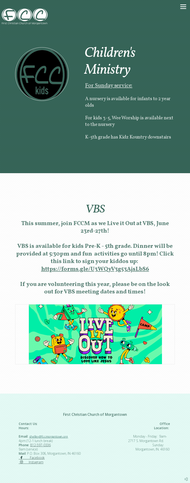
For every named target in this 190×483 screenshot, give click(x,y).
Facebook (32, 457)
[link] (95, 269)
